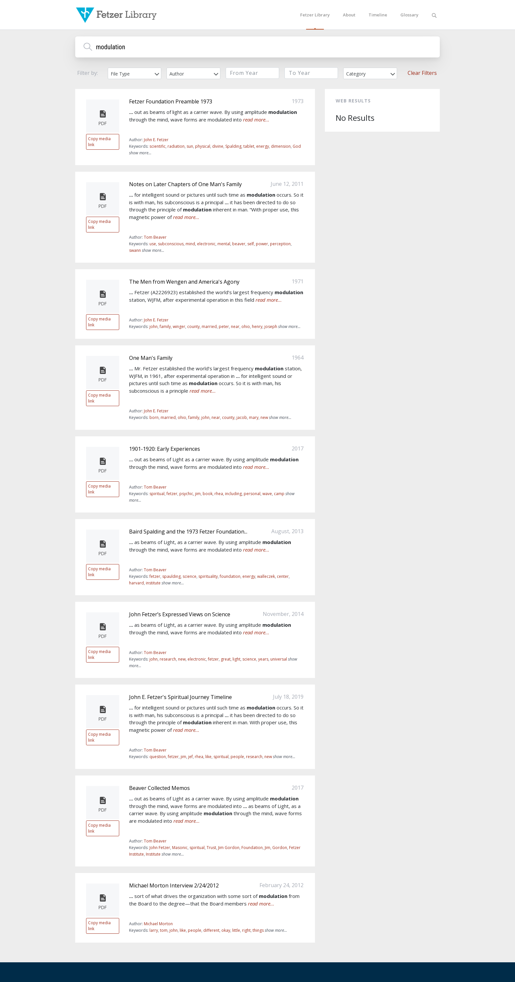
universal (278, 659)
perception (280, 244)
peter (224, 326)
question (157, 756)
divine (217, 146)
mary (253, 417)
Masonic (180, 847)
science (189, 576)
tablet (248, 146)
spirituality (208, 576)
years (263, 659)
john (153, 326)
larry (153, 930)
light (236, 659)
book (208, 493)
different (211, 930)
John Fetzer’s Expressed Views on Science (179, 614)
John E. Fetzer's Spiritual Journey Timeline (180, 697)
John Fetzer (159, 847)
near (235, 326)
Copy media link (99, 141)
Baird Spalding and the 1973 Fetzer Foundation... (188, 531)
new (264, 417)
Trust (211, 847)
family (165, 326)
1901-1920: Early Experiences (164, 448)
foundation (230, 576)
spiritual (157, 493)
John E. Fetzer (156, 139)
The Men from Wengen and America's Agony (184, 281)
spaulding (171, 576)
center (283, 576)
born (154, 417)
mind (190, 244)
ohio (245, 326)
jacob (241, 417)
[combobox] (134, 73)
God (297, 146)
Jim (267, 847)
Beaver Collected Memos (159, 788)
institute (153, 583)
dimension (281, 146)
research (168, 659)
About (349, 15)
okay (225, 930)
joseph (270, 326)
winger (179, 326)
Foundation (252, 847)
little (236, 930)
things (258, 930)
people (237, 756)
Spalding (233, 146)
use (152, 244)
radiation (176, 146)
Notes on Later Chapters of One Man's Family (185, 184)
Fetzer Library (315, 15)
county (193, 326)
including (233, 493)
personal (252, 493)
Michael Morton (158, 924)
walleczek (266, 576)
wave (267, 493)
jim (198, 493)
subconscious (171, 244)
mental (223, 244)
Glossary (409, 15)
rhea (218, 493)
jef (190, 756)
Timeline (378, 15)
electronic (206, 244)
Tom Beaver (155, 237)
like (208, 756)
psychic (186, 493)
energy (262, 146)
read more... (256, 119)
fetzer (172, 493)
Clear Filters (422, 72)
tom (164, 930)
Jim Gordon (228, 847)
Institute (153, 854)
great (226, 659)
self (250, 244)
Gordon (279, 847)
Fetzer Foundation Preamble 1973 (170, 101)
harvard (136, 583)
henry (257, 326)
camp (279, 493)
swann (135, 250)
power (262, 244)
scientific (157, 146)
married (209, 326)
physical (202, 146)
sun (190, 146)
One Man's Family (150, 357)
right (246, 930)
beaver (238, 244)
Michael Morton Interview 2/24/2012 (174, 885)
